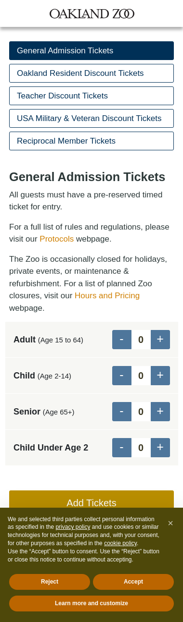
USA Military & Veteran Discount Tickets (89, 118)
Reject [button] (49, 581)
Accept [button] (133, 581)
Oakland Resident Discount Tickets (80, 73)
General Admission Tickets (65, 50)
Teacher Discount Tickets (62, 95)
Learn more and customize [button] (91, 603)
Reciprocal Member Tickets (66, 141)
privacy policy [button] (72, 527)
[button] (170, 523)
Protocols (56, 239)
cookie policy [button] (120, 543)
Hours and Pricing (107, 295)
